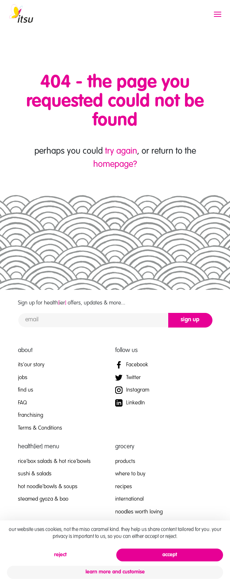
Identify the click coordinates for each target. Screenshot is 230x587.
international (129, 499)
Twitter (128, 377)
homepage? (115, 164)
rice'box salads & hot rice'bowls (54, 461)
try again (121, 151)
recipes (123, 486)
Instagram (132, 390)
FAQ (22, 402)
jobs (22, 377)
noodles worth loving (139, 512)
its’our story (31, 364)
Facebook (131, 364)
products (125, 461)
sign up (190, 320)
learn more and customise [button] (115, 572)
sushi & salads (35, 473)
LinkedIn (130, 402)
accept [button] (169, 554)
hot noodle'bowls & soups (48, 486)
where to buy (130, 473)
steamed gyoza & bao (43, 499)
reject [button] (60, 554)
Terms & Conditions (40, 428)
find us (25, 390)
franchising (30, 415)
